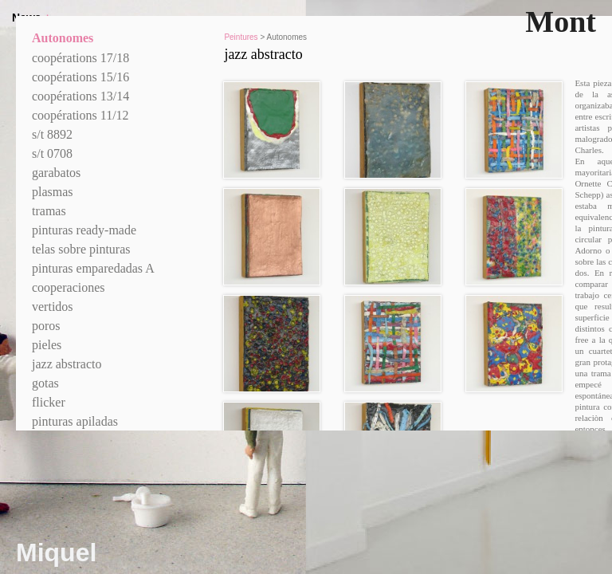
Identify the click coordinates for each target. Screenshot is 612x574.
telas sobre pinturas (81, 249)
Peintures (240, 37)
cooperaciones (68, 287)
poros (46, 325)
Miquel (56, 552)
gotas (45, 383)
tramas (49, 211)
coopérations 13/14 (80, 96)
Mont (560, 21)
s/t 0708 (52, 153)
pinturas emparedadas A (93, 268)
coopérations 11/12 (80, 115)
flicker (48, 402)
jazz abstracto (67, 364)
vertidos (52, 306)
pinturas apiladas (75, 421)
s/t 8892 (52, 134)
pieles (46, 345)
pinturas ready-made (84, 230)
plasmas (52, 192)
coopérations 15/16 (80, 77)
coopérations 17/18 (80, 58)
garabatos (56, 172)
